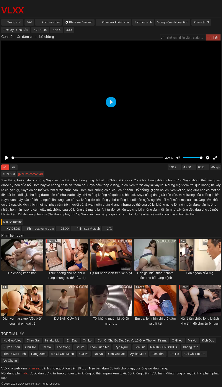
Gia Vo (83, 354)
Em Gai (46, 347)
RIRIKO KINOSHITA (164, 347)
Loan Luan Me (99, 347)
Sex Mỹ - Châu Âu (15, 30)
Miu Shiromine (12, 222)
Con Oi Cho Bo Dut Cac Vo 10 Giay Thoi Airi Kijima (132, 340)
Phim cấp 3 (201, 22)
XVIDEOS (13, 228)
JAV (110, 228)
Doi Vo (79, 347)
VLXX (12, 10)
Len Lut (140, 347)
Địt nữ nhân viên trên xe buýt (111, 273)
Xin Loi (87, 340)
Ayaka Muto (138, 354)
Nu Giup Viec (12, 340)
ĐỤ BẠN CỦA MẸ (66, 318)
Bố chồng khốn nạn (22, 273)
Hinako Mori (53, 340)
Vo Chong (10, 360)
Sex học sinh (143, 22)
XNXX (65, 228)
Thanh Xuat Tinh (14, 354)
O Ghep (177, 340)
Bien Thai (158, 354)
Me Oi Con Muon (62, 354)
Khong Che (190, 347)
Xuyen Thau (11, 347)
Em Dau (72, 340)
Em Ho (174, 354)
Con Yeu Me (116, 354)
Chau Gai (33, 340)
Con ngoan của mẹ (199, 273)
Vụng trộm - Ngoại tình (172, 22)
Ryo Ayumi (122, 347)
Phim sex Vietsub (88, 228)
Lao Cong (63, 347)
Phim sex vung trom (40, 228)
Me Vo (192, 340)
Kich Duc (208, 340)
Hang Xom (38, 354)
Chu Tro (30, 347)
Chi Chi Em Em (194, 354)
